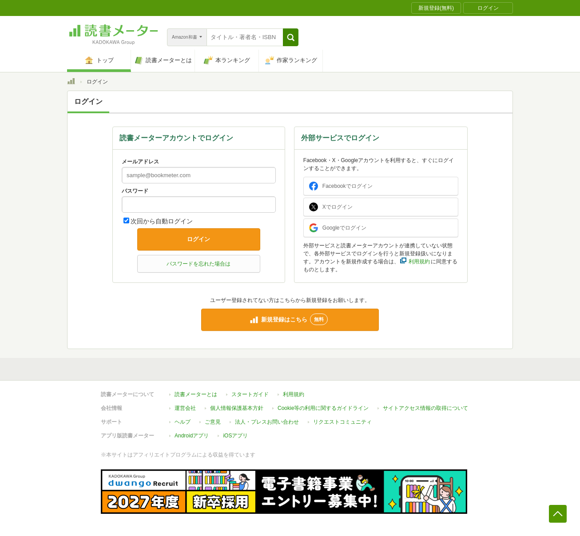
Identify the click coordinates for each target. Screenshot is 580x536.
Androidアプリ (192, 435)
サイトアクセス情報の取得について (425, 408)
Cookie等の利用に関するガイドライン (323, 408)
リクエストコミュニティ (342, 422)
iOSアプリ (235, 435)
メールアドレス (140, 162)
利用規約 (293, 394)
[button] (290, 37)
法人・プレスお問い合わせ (267, 422)
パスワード (135, 191)
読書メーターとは (196, 394)
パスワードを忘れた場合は (198, 264)
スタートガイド (250, 394)
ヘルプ (183, 422)
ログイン (198, 239)
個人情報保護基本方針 (236, 408)
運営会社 (185, 408)
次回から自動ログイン (162, 221)
